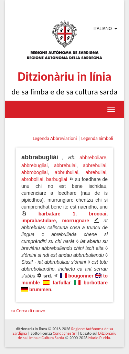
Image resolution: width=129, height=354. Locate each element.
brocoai (98, 213)
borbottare (96, 282)
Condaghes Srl (65, 333)
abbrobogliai (34, 172)
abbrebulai (65, 165)
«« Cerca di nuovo (27, 311)
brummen (40, 289)
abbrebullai (95, 165)
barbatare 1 (57, 213)
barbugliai (56, 179)
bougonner (80, 276)
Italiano (103, 28)
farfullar (62, 282)
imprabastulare (38, 220)
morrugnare (75, 220)
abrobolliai (32, 179)
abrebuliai (95, 172)
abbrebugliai (34, 165)
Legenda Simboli (97, 138)
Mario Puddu (99, 337)
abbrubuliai (66, 172)
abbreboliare (92, 157)
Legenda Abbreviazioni (55, 138)
